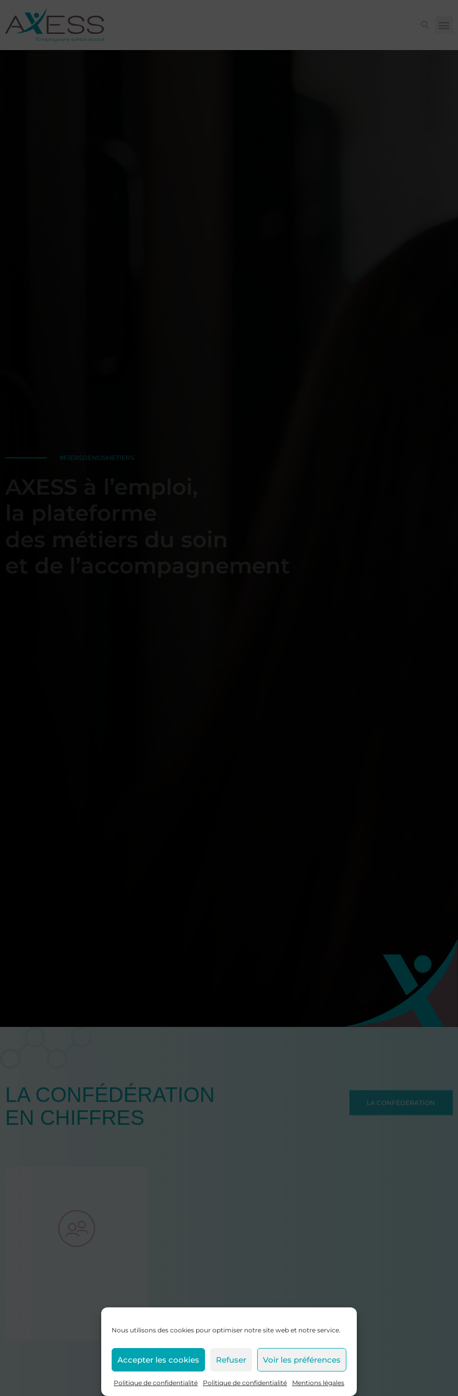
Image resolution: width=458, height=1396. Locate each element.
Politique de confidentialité (156, 1383)
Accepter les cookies (158, 1360)
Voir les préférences (302, 1360)
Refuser (231, 1360)
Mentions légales (318, 1383)
